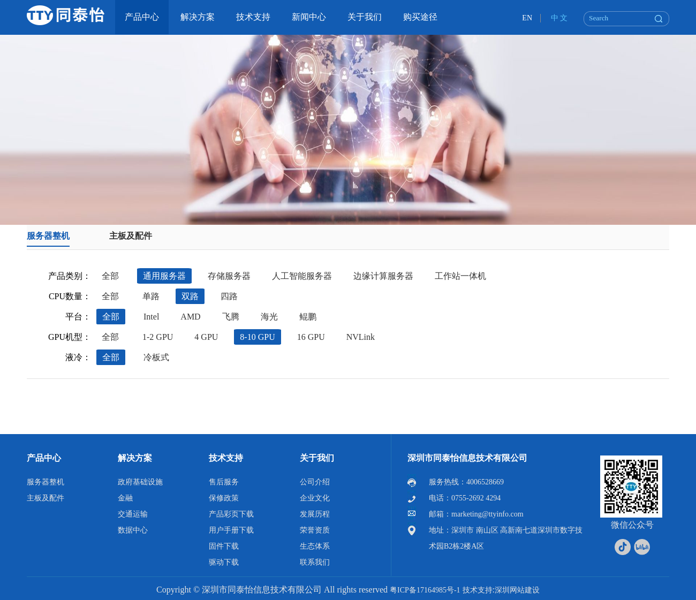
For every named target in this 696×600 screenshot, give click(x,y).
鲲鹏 (307, 316)
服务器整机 (48, 235)
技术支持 (226, 457)
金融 (125, 498)
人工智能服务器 (302, 275)
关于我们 (317, 457)
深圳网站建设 (517, 590)
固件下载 (224, 546)
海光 (269, 316)
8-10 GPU (257, 336)
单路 (151, 296)
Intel (151, 316)
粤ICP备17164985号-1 (425, 590)
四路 (229, 296)
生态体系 (315, 546)
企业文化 (315, 498)
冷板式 (156, 357)
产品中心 (44, 457)
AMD (190, 316)
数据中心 (133, 530)
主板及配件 (130, 235)
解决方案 (135, 457)
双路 (190, 296)
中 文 (559, 18)
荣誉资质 (315, 530)
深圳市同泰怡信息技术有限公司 (467, 457)
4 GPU (206, 336)
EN (527, 18)
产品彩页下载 (231, 514)
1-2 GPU (157, 336)
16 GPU (311, 336)
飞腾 (230, 316)
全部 (110, 275)
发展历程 (315, 514)
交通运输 (133, 514)
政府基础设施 (140, 482)
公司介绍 (315, 482)
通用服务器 (164, 275)
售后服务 (224, 482)
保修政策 (224, 498)
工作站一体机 (460, 275)
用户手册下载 (231, 530)
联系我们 (315, 562)
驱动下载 (224, 562)
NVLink (360, 336)
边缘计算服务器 (383, 275)
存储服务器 (229, 275)
